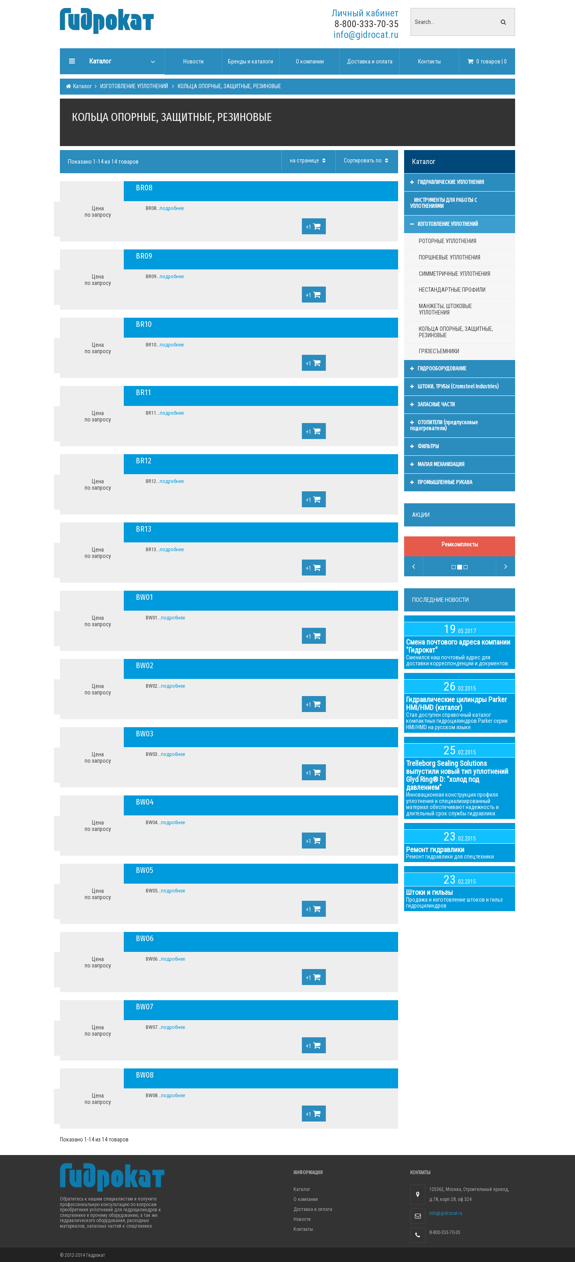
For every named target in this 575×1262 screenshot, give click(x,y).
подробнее (172, 208)
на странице (308, 160)
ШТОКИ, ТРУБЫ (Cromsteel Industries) (454, 386)
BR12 (143, 460)
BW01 (144, 597)
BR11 (143, 392)
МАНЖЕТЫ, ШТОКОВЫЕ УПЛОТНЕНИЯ (445, 309)
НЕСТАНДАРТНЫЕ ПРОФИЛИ (452, 290)
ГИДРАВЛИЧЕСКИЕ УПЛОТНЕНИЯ (447, 182)
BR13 (143, 529)
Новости (302, 1219)
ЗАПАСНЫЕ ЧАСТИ (432, 404)
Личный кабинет (365, 13)
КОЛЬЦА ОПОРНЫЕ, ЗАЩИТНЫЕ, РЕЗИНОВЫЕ (228, 86)
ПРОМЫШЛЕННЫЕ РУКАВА (441, 482)
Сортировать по (367, 160)
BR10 (144, 324)
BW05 (144, 870)
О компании (305, 1199)
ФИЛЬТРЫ (424, 446)
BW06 (145, 938)
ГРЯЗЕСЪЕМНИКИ (439, 351)
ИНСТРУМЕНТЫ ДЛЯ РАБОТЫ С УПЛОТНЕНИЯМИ (443, 203)
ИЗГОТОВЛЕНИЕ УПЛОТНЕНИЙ (134, 86)
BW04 (145, 802)
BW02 (144, 665)
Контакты (303, 1229)
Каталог (82, 86)
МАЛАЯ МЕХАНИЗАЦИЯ (437, 464)
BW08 (145, 1075)
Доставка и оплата (312, 1209)
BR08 (144, 187)
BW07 (144, 1006)
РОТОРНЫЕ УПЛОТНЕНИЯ (447, 241)
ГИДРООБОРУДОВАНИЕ (438, 368)
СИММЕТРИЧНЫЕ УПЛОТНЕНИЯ (454, 274)
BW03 (144, 733)
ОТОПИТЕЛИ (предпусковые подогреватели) (444, 425)
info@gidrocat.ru (366, 34)
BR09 (144, 256)
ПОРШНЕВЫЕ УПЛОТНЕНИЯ (449, 257)
